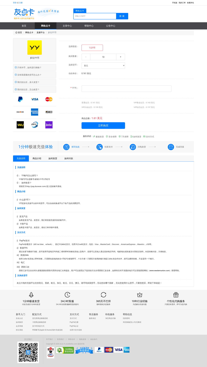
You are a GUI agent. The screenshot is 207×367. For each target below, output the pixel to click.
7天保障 (123, 136)
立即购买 (103, 125)
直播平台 (41, 32)
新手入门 (20, 314)
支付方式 (148, 136)
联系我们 (60, 339)
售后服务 (93, 314)
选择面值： (74, 46)
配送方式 (36, 314)
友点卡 (62, 344)
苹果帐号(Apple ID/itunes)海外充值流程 (47, 330)
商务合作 (71, 339)
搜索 (122, 16)
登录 (15, 3)
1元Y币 (92, 48)
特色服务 (110, 314)
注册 (21, 3)
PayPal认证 (74, 326)
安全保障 (111, 136)
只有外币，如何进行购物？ (28, 67)
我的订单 (182, 3)
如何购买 (19, 322)
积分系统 (19, 330)
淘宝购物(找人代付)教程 (132, 322)
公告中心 (110, 25)
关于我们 (49, 339)
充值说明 (21, 158)
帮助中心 (89, 25)
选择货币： (74, 65)
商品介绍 (37, 158)
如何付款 (68, 158)
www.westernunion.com (160, 270)
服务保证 (92, 318)
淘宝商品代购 (110, 318)
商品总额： (87, 118)
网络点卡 (45, 25)
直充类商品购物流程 (40, 318)
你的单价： (74, 73)
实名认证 (19, 318)
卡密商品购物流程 (39, 322)
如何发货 (135, 136)
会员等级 (19, 326)
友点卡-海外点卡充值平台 (36, 14)
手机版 (174, 3)
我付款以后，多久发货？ (27, 82)
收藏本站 (190, 3)
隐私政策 (82, 339)
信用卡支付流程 (76, 330)
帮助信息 (127, 314)
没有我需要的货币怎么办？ (28, 75)
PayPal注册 (74, 322)
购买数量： (74, 56)
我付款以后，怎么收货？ (27, 89)
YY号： (75, 87)
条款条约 (93, 339)
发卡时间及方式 (38, 326)
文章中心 (67, 25)
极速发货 (98, 136)
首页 (24, 25)
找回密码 (126, 318)
